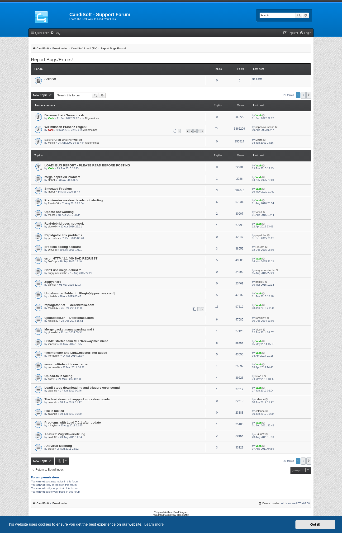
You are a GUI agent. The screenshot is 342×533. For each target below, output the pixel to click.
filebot (51, 180)
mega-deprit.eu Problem (62, 177)
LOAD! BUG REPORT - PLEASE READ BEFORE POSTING (87, 165)
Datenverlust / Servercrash (64, 115)
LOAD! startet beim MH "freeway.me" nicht (76, 341)
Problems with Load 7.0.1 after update (72, 422)
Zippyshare (52, 281)
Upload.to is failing (58, 376)
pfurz (51, 448)
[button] (308, 95)
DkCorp (52, 249)
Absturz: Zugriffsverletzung (64, 434)
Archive (50, 78)
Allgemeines (92, 118)
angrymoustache (57, 273)
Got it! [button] (315, 524)
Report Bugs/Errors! (52, 59)
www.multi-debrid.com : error (66, 364)
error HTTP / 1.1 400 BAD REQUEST (70, 258)
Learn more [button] (154, 524)
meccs (52, 214)
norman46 (54, 355)
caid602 (52, 437)
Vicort (259, 212)
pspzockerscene (265, 127)
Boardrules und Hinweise (63, 140)
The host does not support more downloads (77, 399)
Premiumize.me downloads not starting (73, 200)
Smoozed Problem (58, 188)
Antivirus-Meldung (58, 446)
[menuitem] (55, 33)
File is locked (54, 411)
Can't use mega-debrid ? (62, 270)
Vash (51, 118)
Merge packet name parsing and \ (69, 329)
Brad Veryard (180, 512)
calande (52, 390)
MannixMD (183, 515)
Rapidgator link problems (63, 235)
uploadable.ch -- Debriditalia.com (69, 318)
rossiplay (53, 308)
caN (50, 129)
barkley (52, 284)
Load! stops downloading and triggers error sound (82, 387)
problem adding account (62, 247)
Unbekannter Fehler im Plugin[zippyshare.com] (79, 293)
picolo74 (53, 226)
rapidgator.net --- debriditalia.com (69, 305)
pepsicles (53, 238)
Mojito (51, 142)
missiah (52, 296)
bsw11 (52, 378)
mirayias (53, 425)
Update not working (59, 212)
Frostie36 (53, 203)
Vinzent (52, 344)
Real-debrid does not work (64, 223)
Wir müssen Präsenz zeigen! (65, 127)
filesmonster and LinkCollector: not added (75, 352)
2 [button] (303, 95)
